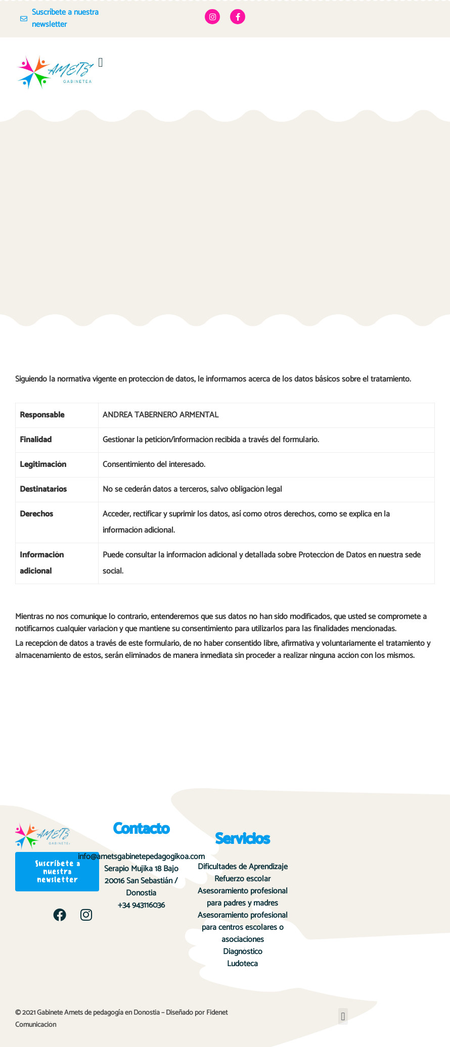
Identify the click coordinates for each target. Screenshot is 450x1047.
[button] (101, 62)
